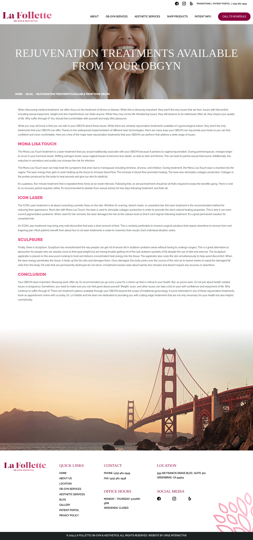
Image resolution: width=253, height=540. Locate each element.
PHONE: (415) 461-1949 (117, 473)
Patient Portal (221, 4)
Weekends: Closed (116, 507)
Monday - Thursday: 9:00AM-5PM (122, 501)
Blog (29, 94)
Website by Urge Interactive (167, 535)
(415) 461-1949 (240, 4)
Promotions (204, 4)
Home (18, 94)
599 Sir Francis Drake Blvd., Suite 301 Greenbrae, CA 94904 (181, 475)
